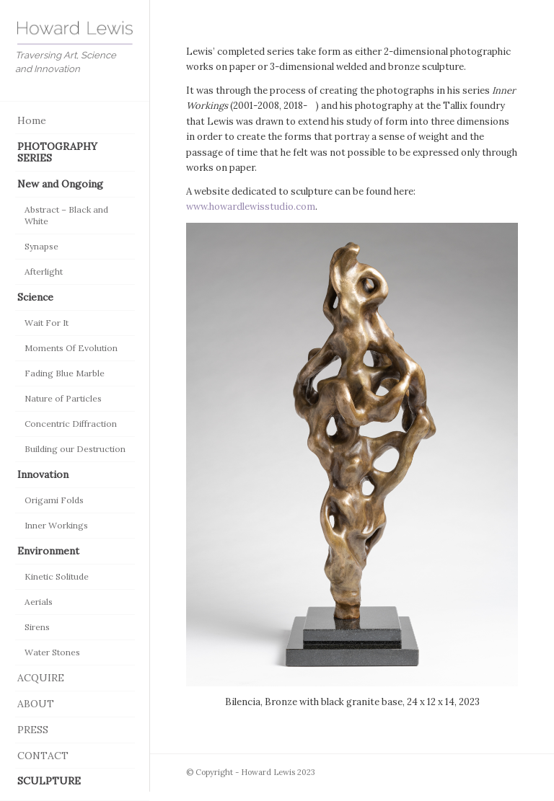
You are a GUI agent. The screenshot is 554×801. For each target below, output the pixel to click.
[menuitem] (75, 121)
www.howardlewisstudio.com (250, 206)
